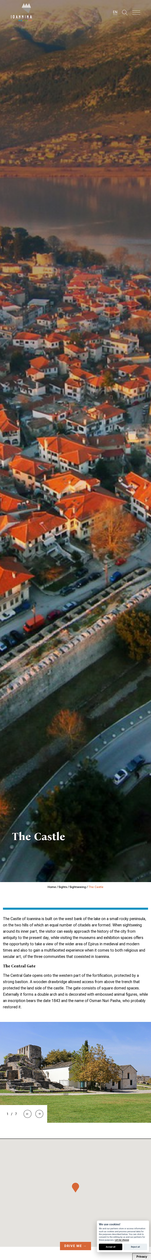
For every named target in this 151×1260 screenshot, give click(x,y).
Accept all (110, 1247)
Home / (53, 887)
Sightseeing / (78, 887)
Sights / (63, 887)
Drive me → (75, 1246)
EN (115, 12)
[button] (27, 1114)
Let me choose (122, 1240)
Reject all (135, 1247)
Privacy (141, 1256)
